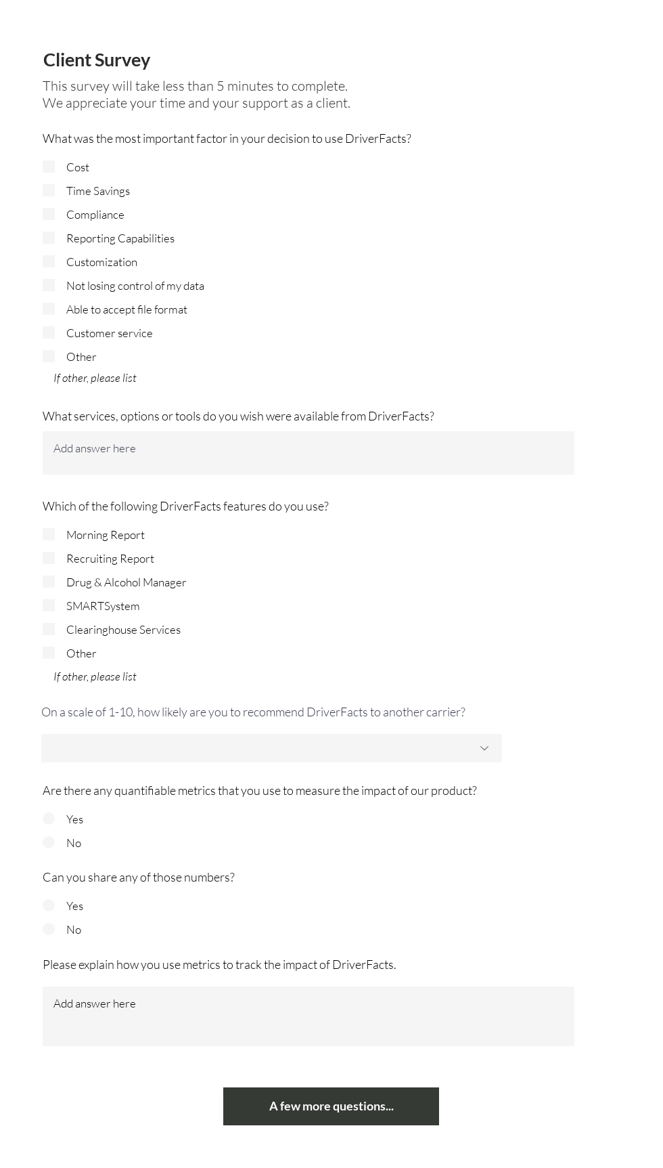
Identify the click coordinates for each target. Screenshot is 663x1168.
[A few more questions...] (331, 1106)
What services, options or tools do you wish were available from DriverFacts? (238, 416)
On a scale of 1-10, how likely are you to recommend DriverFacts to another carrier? (253, 712)
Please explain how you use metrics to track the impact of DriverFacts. (219, 964)
